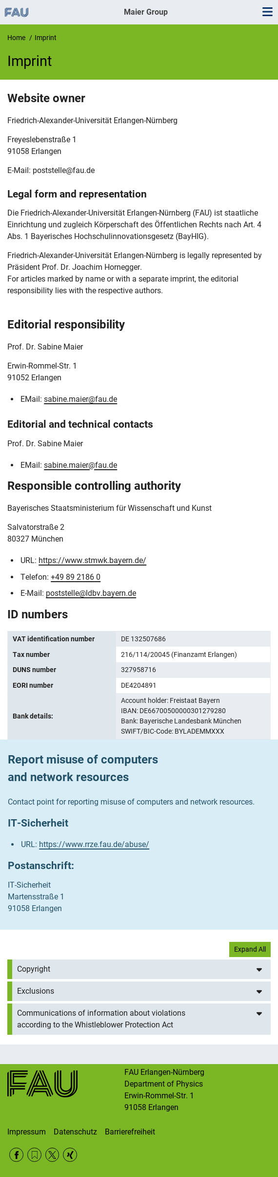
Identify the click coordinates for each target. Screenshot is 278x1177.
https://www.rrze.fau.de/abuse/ (94, 844)
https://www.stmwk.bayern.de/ (92, 560)
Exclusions (35, 991)
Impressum (26, 1131)
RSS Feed (34, 1155)
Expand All (250, 949)
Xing (70, 1155)
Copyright (33, 969)
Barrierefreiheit (130, 1131)
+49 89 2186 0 (75, 577)
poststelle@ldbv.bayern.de (91, 593)
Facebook (16, 1155)
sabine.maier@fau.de (80, 399)
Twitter (52, 1155)
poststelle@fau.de (64, 170)
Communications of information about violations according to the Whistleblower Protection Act (101, 1018)
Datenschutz (75, 1131)
